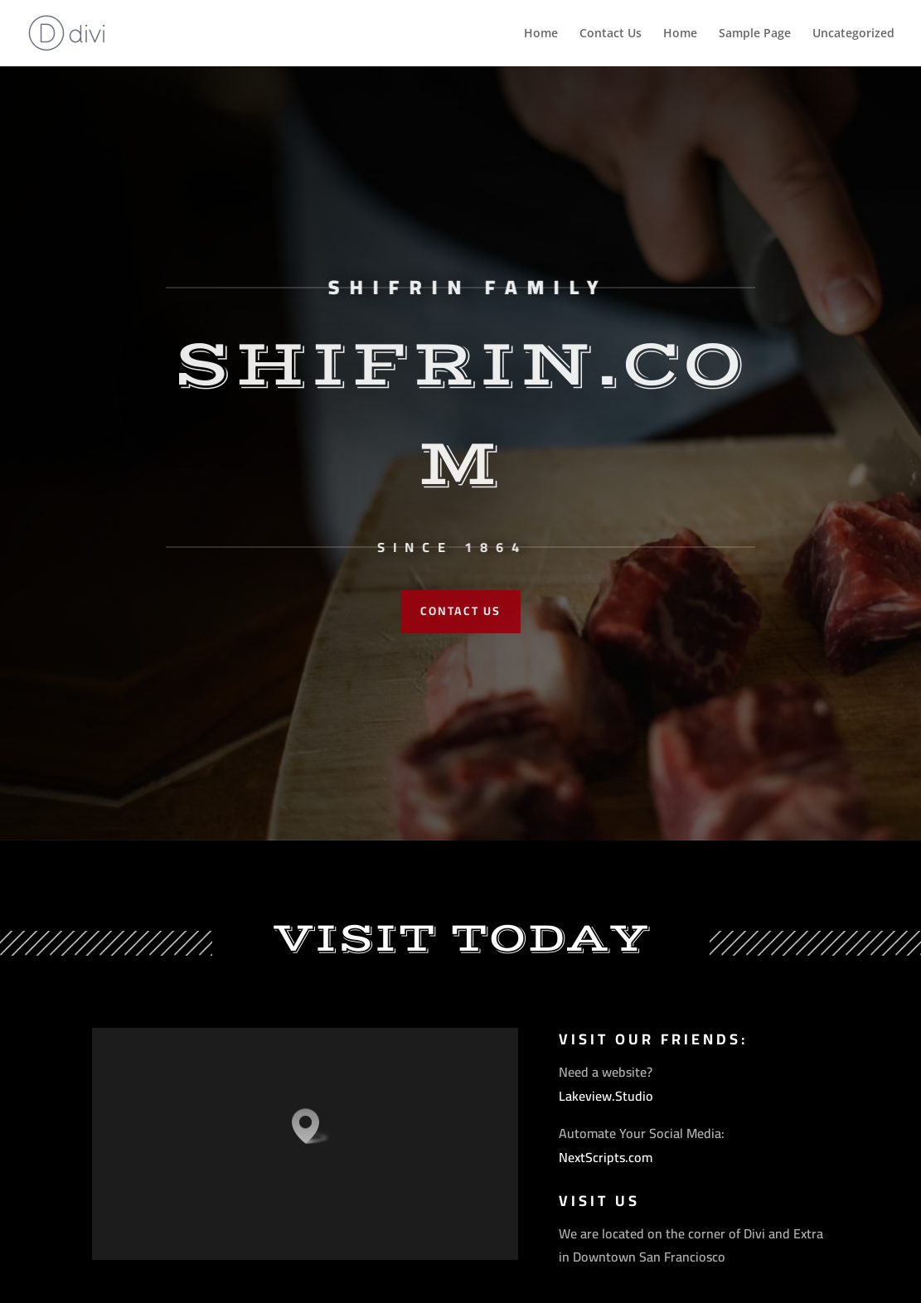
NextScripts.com (605, 1157)
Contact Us (610, 33)
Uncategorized (853, 33)
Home (541, 33)
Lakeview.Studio (606, 1095)
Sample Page (755, 33)
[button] (311, 1126)
